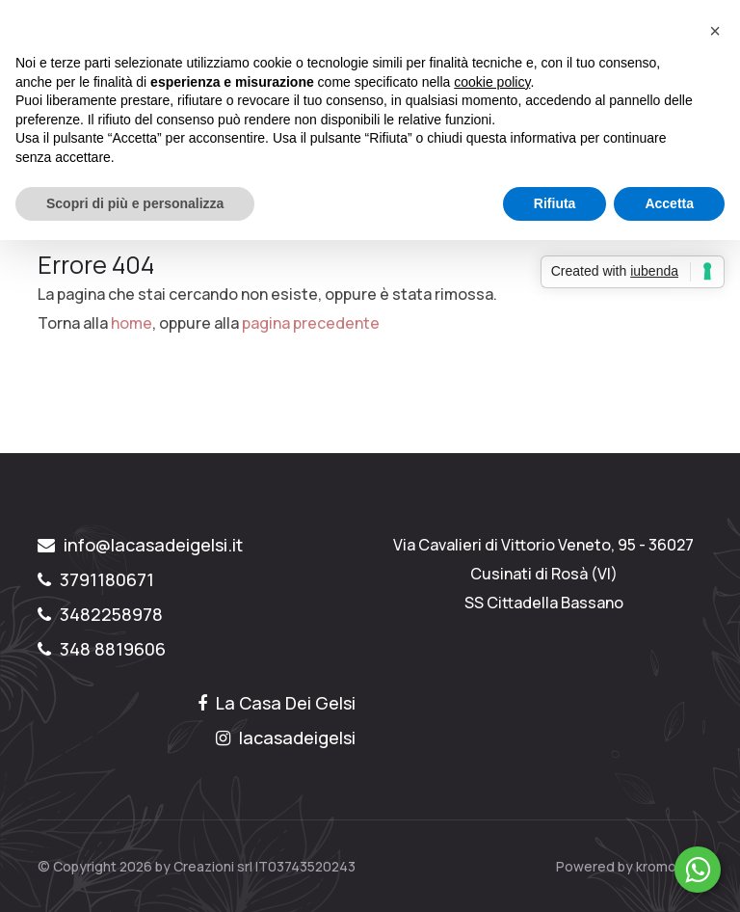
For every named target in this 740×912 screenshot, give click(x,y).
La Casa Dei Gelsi (277, 702)
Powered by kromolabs (629, 866)
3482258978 (100, 614)
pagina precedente (311, 323)
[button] (715, 30)
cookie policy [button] (492, 82)
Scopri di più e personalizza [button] (135, 203)
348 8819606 (102, 648)
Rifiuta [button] (555, 203)
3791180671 (96, 579)
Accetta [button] (669, 203)
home (131, 323)
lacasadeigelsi (286, 737)
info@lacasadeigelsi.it (140, 544)
